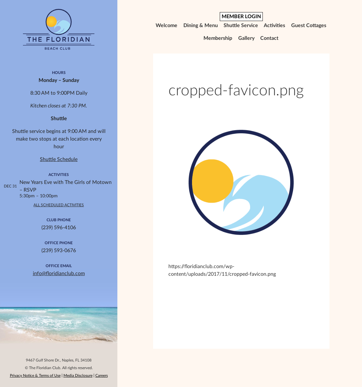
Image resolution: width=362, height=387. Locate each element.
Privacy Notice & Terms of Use (35, 375)
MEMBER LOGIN (241, 16)
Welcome (166, 25)
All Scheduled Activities (58, 205)
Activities (274, 25)
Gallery (246, 38)
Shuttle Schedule (59, 159)
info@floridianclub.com (59, 273)
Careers (101, 375)
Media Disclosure (77, 375)
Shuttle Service (241, 25)
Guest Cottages (308, 25)
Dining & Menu (200, 25)
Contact (269, 38)
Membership (217, 38)
